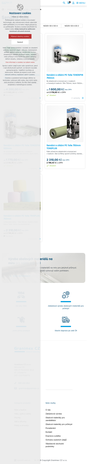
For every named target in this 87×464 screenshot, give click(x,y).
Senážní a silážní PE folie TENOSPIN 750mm (65, 77)
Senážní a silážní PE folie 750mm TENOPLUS (64, 147)
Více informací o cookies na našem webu (20, 62)
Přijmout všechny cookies (20, 36)
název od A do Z (72, 26)
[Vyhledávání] (64, 3)
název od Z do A (50, 26)
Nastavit (20, 42)
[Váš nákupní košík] (69, 3)
